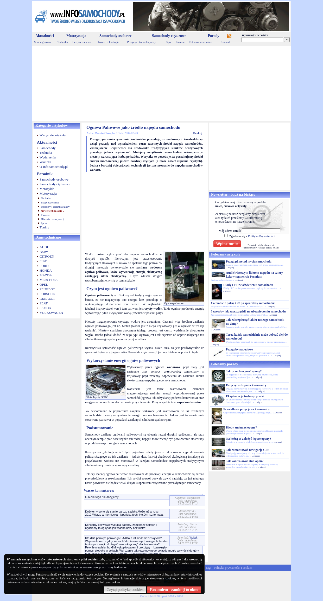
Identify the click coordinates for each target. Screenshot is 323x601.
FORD (44, 266)
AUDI (44, 247)
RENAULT (47, 298)
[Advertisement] (161, 83)
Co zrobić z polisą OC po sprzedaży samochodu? (243, 303)
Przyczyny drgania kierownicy (246, 385)
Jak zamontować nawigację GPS (247, 450)
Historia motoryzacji (53, 219)
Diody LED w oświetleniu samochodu (248, 285)
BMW (44, 252)
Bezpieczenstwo (81, 41)
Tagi (208, 568)
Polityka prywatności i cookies (233, 568)
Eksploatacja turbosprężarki (245, 396)
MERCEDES (49, 280)
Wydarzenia (48, 157)
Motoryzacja (76, 36)
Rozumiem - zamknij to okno (174, 589)
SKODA (45, 308)
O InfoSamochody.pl (54, 167)
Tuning (44, 227)
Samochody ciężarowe (169, 36)
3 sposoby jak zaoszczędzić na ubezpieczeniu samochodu (248, 311)
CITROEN (47, 256)
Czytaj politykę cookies (125, 589)
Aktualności (44, 36)
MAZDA (46, 275)
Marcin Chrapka (104, 133)
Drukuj (197, 133)
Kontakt (225, 41)
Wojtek (193, 537)
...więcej (230, 267)
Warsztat (45, 162)
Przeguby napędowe (239, 349)
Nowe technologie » (52, 210)
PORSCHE (47, 294)
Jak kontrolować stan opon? (244, 461)
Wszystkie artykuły (53, 135)
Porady (213, 36)
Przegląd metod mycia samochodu (248, 261)
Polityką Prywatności (261, 236)
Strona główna (42, 41)
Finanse (180, 41)
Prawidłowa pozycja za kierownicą (246, 409)
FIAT (43, 261)
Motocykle (47, 189)
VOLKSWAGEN (51, 313)
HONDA (46, 270)
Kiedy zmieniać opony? (241, 427)
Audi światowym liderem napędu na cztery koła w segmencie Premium (254, 274)
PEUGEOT (47, 289)
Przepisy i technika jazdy (141, 41)
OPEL (44, 284)
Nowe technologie (108, 41)
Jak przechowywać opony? (244, 371)
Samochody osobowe (115, 36)
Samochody (47, 148)
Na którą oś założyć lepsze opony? (248, 438)
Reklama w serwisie (200, 41)
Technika (62, 41)
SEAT (44, 303)
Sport (169, 41)
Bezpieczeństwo (50, 202)
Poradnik (45, 174)
